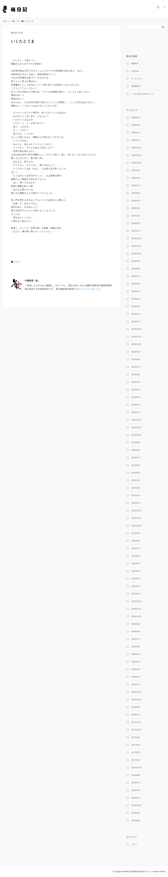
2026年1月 (135, 140)
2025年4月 (135, 208)
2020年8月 (135, 631)
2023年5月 (135, 382)
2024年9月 (135, 261)
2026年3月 (135, 125)
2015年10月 (136, 805)
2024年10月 (136, 253)
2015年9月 (135, 813)
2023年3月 (135, 397)
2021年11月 (136, 518)
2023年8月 (135, 359)
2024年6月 (135, 284)
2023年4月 (135, 390)
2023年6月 (135, 374)
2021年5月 (135, 563)
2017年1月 (135, 760)
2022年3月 (135, 488)
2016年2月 (135, 798)
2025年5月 (135, 201)
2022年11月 (136, 427)
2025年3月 (135, 216)
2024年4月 (135, 299)
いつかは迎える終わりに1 (142, 94)
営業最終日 (136, 86)
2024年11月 (136, 246)
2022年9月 (135, 442)
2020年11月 (136, 609)
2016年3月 (135, 790)
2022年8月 (135, 450)
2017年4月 (135, 745)
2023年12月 (136, 329)
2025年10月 (136, 163)
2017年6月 (135, 737)
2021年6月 (135, 556)
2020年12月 (136, 601)
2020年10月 (136, 616)
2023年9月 (135, 352)
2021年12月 (136, 510)
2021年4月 (135, 571)
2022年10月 (136, 435)
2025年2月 (135, 223)
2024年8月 (135, 268)
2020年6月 (135, 647)
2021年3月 (135, 578)
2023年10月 (136, 344)
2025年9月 (135, 170)
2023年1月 (135, 412)
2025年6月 (135, 193)
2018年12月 (136, 699)
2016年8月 (135, 775)
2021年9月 (135, 533)
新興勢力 (135, 63)
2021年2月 (135, 586)
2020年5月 (135, 654)
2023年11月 (136, 337)
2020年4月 (135, 662)
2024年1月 (135, 321)
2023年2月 (135, 405)
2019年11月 (136, 692)
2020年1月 (135, 684)
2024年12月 (136, 238)
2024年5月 (135, 291)
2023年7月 (135, 367)
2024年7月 (135, 276)
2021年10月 (136, 526)
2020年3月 (135, 669)
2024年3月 (135, 306)
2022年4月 (135, 480)
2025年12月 (136, 148)
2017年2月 (135, 752)
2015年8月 (135, 820)
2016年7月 (135, 783)
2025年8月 (135, 178)
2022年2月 (135, 495)
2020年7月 (135, 639)
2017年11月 (136, 722)
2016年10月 (136, 767)
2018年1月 (135, 715)
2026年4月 (135, 117)
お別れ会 (135, 71)
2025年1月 (135, 231)
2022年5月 (135, 473)
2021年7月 (135, 548)
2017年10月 (136, 730)
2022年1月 (135, 503)
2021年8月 (135, 541)
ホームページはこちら (90, 289)
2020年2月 (135, 677)
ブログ (17, 262)
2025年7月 (135, 185)
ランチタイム (137, 79)
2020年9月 (135, 624)
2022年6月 (135, 465)
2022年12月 (136, 420)
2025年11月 (136, 155)
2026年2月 (135, 132)
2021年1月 (135, 594)
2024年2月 (135, 314)
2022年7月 (135, 458)
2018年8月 (135, 707)
